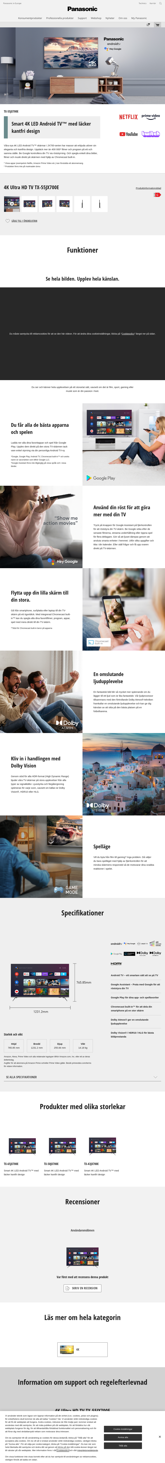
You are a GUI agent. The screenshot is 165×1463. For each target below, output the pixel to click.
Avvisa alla (123, 1437)
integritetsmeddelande (87, 1450)
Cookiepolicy (128, 333)
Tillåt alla (123, 1445)
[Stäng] (159, 1436)
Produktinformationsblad (148, 188)
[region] (82, 1437)
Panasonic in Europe (12, 3)
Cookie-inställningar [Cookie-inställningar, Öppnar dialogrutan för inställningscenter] (122, 1429)
